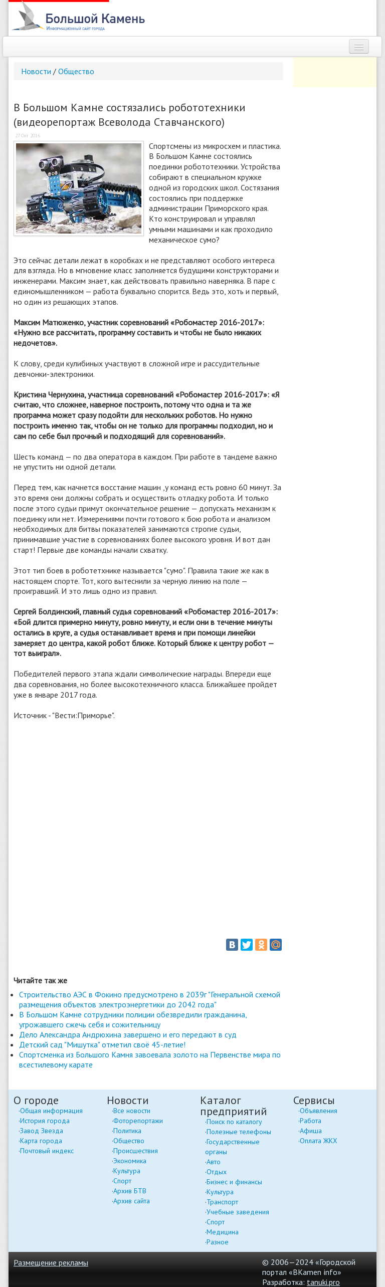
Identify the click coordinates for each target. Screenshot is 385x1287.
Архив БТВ (129, 1190)
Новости (36, 71)
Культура (126, 1170)
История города (45, 1120)
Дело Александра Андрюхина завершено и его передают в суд (128, 1034)
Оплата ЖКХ (318, 1140)
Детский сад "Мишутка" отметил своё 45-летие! (102, 1044)
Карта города (41, 1140)
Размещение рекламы (51, 1262)
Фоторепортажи (138, 1120)
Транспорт (222, 1201)
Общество (76, 71)
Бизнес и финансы (234, 1181)
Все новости (131, 1110)
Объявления (318, 1110)
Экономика (129, 1160)
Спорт (122, 1180)
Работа (310, 1120)
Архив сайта (131, 1200)
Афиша (311, 1130)
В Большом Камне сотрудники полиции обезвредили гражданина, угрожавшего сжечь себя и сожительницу (133, 1019)
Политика (127, 1130)
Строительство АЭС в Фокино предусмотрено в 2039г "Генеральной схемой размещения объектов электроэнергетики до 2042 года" (149, 999)
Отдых (217, 1171)
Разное (218, 1241)
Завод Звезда (41, 1130)
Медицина (223, 1231)
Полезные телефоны (239, 1131)
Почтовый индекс (47, 1150)
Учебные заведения (238, 1211)
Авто (214, 1161)
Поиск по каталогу (234, 1121)
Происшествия (135, 1150)
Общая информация (51, 1110)
